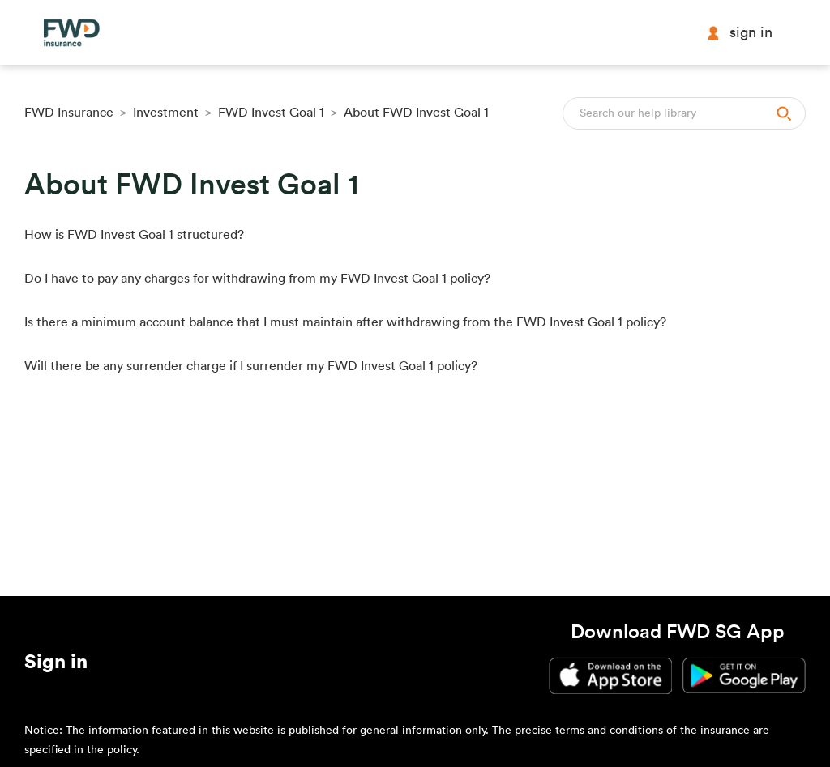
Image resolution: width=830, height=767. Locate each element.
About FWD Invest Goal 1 (416, 112)
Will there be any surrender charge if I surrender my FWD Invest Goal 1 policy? (250, 366)
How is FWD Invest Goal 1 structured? (134, 234)
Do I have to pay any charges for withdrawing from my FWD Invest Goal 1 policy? (257, 278)
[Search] (684, 113)
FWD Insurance (68, 112)
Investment (167, 112)
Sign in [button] (739, 32)
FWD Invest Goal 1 (271, 112)
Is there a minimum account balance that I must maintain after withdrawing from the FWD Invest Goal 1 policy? (345, 322)
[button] (56, 665)
